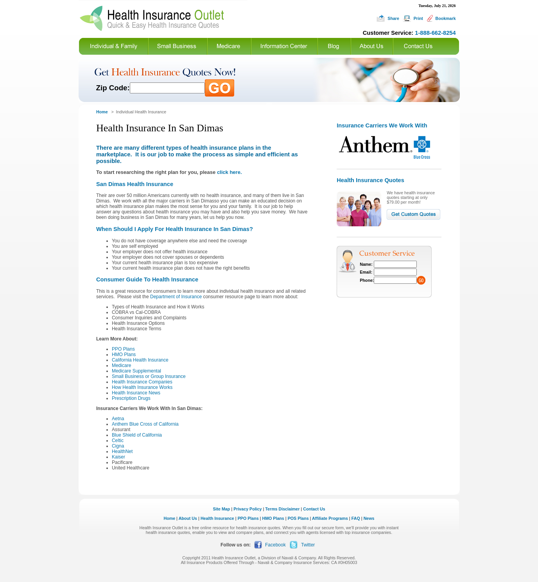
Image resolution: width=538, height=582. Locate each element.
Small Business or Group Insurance (149, 376)
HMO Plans (124, 354)
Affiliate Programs (330, 518)
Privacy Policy (247, 509)
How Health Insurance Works (142, 387)
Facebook (275, 545)
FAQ (355, 518)
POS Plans (298, 518)
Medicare (121, 365)
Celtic (118, 440)
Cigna (118, 446)
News (369, 518)
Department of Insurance (176, 296)
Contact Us (314, 509)
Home (170, 518)
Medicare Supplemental (136, 371)
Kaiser (118, 457)
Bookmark (445, 18)
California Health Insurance (140, 360)
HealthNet (122, 451)
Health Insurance (217, 518)
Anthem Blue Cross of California (145, 424)
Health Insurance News (136, 393)
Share (393, 18)
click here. (229, 172)
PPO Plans (123, 349)
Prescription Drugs (131, 398)
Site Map (221, 509)
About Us (188, 518)
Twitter (308, 545)
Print (418, 18)
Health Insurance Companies (142, 382)
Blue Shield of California (137, 435)
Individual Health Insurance (141, 111)
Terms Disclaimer (282, 509)
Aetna (118, 418)
